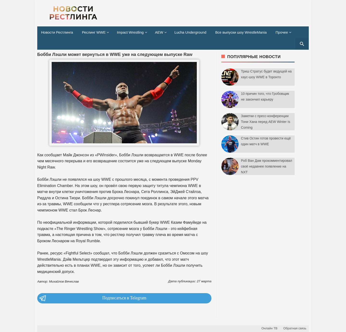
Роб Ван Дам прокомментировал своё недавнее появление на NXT (266, 166)
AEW (159, 32)
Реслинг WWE (94, 32)
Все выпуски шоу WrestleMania (241, 32)
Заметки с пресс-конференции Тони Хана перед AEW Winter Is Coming (265, 121)
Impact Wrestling (130, 32)
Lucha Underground (190, 32)
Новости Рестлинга (57, 32)
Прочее (282, 32)
